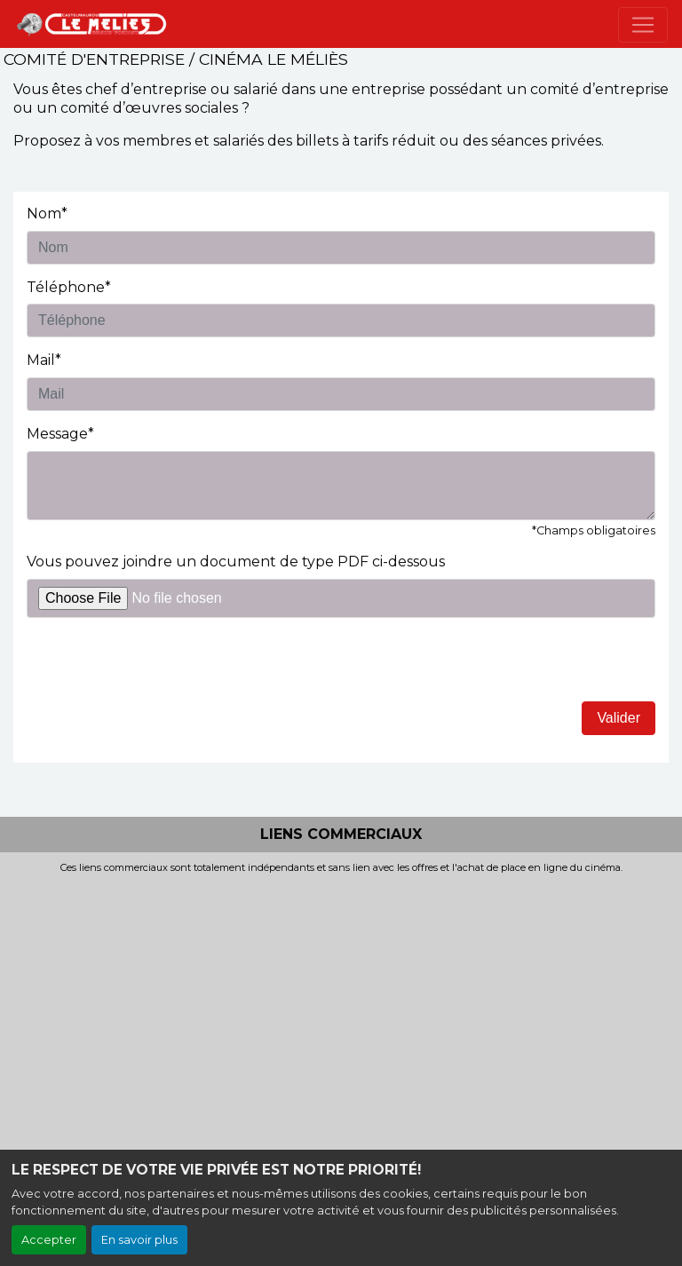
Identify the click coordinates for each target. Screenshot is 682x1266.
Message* (60, 433)
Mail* (44, 360)
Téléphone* (69, 287)
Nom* (47, 213)
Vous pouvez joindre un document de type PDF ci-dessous (236, 561)
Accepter (48, 1239)
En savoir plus (139, 1239)
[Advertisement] (341, 1007)
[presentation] (162, 666)
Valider (618, 717)
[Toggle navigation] (643, 25)
